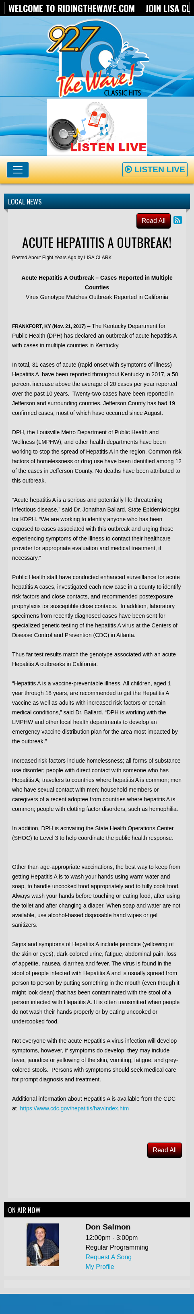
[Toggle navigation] (17, 170)
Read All (154, 220)
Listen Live (155, 169)
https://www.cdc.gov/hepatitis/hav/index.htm (74, 1108)
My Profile (100, 1266)
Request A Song (109, 1257)
